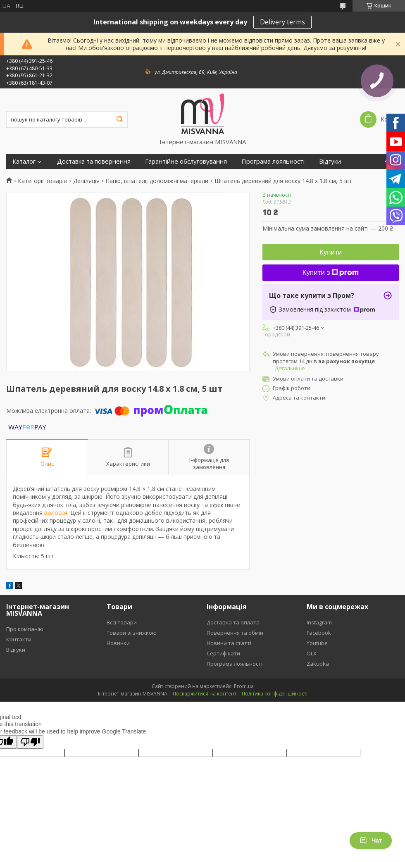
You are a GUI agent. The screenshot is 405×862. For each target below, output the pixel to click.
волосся (55, 513)
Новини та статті (229, 643)
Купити (330, 252)
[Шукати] (119, 119)
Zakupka (318, 663)
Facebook (319, 632)
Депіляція (86, 181)
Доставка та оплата (233, 622)
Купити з (331, 272)
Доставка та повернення (94, 161)
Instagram (319, 622)
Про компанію (24, 629)
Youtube (317, 643)
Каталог (24, 161)
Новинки (118, 643)
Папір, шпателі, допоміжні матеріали (156, 181)
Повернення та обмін (235, 632)
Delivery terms (282, 21)
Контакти (18, 639)
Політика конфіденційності (274, 693)
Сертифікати (223, 653)
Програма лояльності (273, 161)
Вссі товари (122, 622)
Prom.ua (244, 686)
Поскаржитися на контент (204, 693)
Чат (371, 840)
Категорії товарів (42, 181)
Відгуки (330, 161)
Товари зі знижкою (132, 632)
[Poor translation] (30, 742)
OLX (312, 653)
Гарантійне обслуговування (186, 161)
